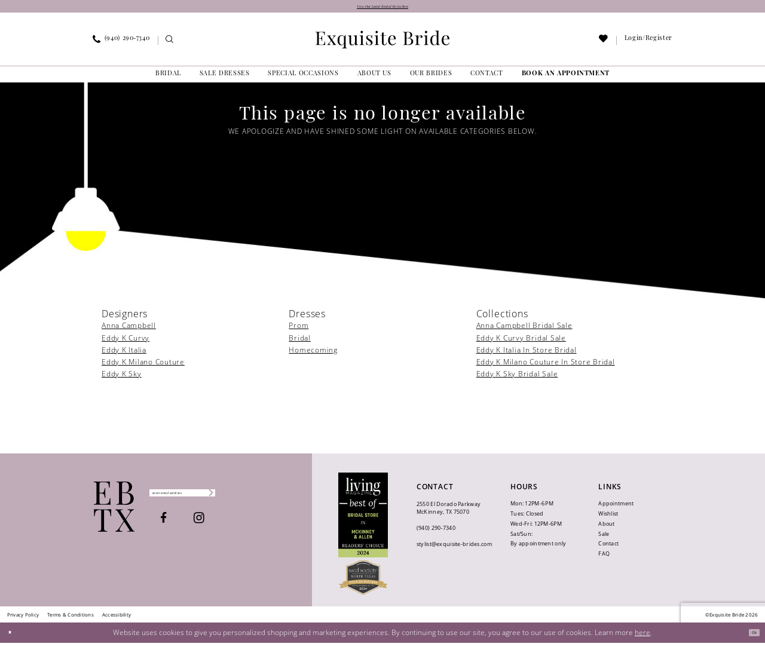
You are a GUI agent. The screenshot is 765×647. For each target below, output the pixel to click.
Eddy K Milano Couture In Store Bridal (545, 366)
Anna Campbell (129, 330)
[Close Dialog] (13, 636)
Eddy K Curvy (125, 342)
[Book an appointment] (566, 78)
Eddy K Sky (122, 378)
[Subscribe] (270, 497)
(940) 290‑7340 (436, 532)
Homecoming (313, 354)
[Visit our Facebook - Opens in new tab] (195, 526)
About (606, 528)
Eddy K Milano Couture (143, 366)
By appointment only (538, 548)
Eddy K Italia (124, 354)
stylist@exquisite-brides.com (454, 548)
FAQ (604, 558)
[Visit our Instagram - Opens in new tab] (230, 526)
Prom (298, 330)
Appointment (616, 507)
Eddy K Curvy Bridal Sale (521, 342)
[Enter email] (214, 497)
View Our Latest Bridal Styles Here (383, 8)
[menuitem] (121, 44)
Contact (608, 548)
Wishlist (608, 518)
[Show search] (170, 45)
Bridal (300, 342)
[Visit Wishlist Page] (604, 45)
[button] (648, 44)
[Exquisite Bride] (114, 510)
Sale (603, 538)
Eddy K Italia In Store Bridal (526, 354)
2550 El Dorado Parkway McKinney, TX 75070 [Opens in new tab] (449, 512)
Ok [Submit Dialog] (750, 636)
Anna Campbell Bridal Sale (524, 330)
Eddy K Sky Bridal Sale (517, 378)
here (642, 635)
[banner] (382, 44)
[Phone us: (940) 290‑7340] (121, 44)
